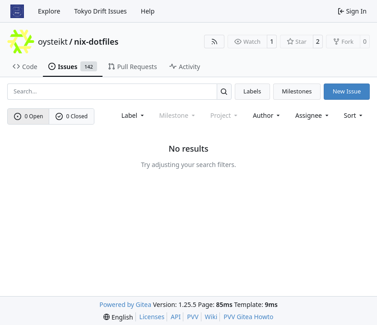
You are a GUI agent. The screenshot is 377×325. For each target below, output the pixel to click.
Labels (252, 91)
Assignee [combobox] (312, 115)
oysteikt (53, 41)
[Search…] (224, 91)
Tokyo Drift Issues (100, 11)
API (176, 316)
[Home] (17, 11)
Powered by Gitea (125, 304)
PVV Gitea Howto (248, 316)
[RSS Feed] (214, 41)
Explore (49, 11)
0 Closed (72, 116)
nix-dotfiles (96, 41)
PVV (192, 316)
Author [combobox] (267, 115)
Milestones (297, 91)
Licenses (152, 316)
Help (148, 11)
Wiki (211, 316)
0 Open (28, 116)
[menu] (354, 115)
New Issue (347, 91)
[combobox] (133, 115)
